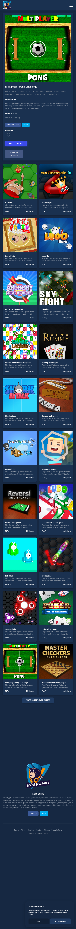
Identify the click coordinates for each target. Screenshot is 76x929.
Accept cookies (60, 921)
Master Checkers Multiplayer (54, 682)
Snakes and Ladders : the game (18, 363)
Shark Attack (10, 416)
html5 (38, 94)
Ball (28, 92)
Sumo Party (10, 256)
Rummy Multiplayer (50, 363)
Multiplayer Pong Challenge (16, 682)
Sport (63, 92)
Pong (56, 92)
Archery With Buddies (14, 309)
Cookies (31, 830)
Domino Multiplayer (50, 416)
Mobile (49, 92)
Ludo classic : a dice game (53, 523)
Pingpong (20, 94)
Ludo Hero (46, 256)
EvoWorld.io (10, 469)
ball (45, 94)
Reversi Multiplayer (13, 523)
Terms (16, 830)
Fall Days (9, 576)
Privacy (23, 830)
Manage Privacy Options (53, 830)
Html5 (35, 92)
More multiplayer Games (38, 700)
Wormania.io (47, 576)
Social (32, 318)
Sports (21, 92)
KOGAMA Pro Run (49, 469)
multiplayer (54, 94)
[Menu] (71, 5)
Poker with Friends (49, 629)
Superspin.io (10, 629)
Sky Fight (46, 309)
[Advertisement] (38, 729)
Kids (42, 92)
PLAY (7, 211)
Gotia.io (8, 203)
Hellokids (9, 94)
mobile (30, 94)
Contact (39, 830)
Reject (39, 921)
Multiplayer (10, 92)
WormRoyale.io (48, 203)
